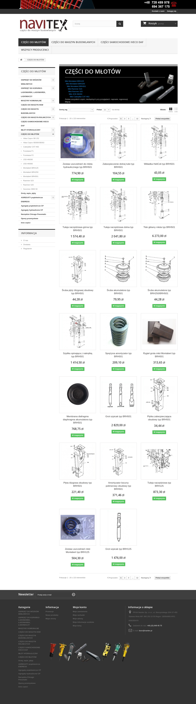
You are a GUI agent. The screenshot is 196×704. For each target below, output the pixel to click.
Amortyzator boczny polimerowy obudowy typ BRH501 (118, 486)
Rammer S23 (28, 181)
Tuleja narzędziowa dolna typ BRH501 (118, 229)
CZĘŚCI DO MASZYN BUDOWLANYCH (73, 42)
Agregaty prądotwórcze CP (32, 206)
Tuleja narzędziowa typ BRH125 (159, 484)
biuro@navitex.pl (145, 631)
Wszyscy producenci (35, 49)
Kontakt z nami (158, 11)
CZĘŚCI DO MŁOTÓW (33, 42)
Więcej (67, 102)
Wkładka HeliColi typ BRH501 (159, 164)
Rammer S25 (28, 185)
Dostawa (26, 244)
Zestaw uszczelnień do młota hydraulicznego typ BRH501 (77, 165)
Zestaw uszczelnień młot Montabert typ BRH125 (77, 550)
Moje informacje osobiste (83, 622)
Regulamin (27, 249)
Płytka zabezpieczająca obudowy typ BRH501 (159, 418)
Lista (176, 110)
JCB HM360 (28, 164)
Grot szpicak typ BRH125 (118, 549)
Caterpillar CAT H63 (31, 147)
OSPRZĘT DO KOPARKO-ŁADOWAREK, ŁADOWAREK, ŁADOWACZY (33, 92)
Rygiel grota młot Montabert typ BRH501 (159, 355)
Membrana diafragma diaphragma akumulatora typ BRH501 (77, 419)
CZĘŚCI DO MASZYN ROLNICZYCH (36, 117)
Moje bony (77, 626)
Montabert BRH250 (30, 172)
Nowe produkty (52, 615)
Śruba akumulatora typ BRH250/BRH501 (159, 292)
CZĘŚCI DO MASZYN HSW (32, 105)
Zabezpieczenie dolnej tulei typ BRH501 (118, 165)
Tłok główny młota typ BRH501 (159, 227)
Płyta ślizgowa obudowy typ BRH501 (77, 484)
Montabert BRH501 (30, 176)
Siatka (171, 110)
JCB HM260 (28, 159)
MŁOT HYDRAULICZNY (30, 130)
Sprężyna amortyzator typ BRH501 (118, 355)
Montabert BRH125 (30, 168)
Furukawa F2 (28, 155)
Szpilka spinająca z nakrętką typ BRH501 (77, 355)
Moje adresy (78, 619)
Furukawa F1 (28, 151)
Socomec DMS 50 (30, 189)
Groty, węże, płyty (28, 193)
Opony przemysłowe (29, 218)
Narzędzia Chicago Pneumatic (33, 214)
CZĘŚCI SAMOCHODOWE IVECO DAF (122, 42)
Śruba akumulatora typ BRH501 (118, 292)
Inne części (25, 223)
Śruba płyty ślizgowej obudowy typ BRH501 (77, 292)
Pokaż (99, 110)
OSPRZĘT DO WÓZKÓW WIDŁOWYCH (31, 82)
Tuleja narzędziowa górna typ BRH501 (77, 229)
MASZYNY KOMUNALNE (31, 101)
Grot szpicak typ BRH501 (118, 416)
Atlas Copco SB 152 (31, 138)
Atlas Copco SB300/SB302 (33, 143)
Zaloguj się (171, 11)
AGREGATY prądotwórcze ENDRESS (32, 199)
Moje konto (80, 607)
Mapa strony (51, 619)
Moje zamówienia (80, 612)
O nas (25, 240)
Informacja (29, 233)
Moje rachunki (79, 615)
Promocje (50, 612)
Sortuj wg (63, 110)
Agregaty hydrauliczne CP (32, 210)
